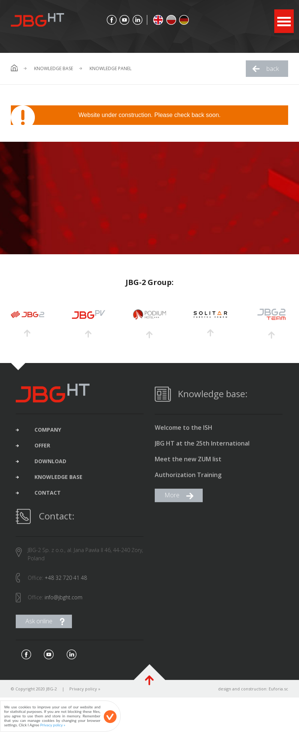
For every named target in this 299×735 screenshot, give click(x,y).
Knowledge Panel (111, 68)
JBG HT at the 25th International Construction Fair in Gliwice (202, 446)
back (272, 68)
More (171, 498)
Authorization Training (188, 478)
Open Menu (284, 21)
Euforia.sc (278, 691)
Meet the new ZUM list (188, 462)
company (47, 432)
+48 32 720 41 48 (66, 580)
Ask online (38, 624)
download (50, 464)
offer (42, 448)
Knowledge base (53, 68)
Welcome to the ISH (183, 431)
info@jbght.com (63, 600)
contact (47, 495)
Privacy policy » (84, 691)
